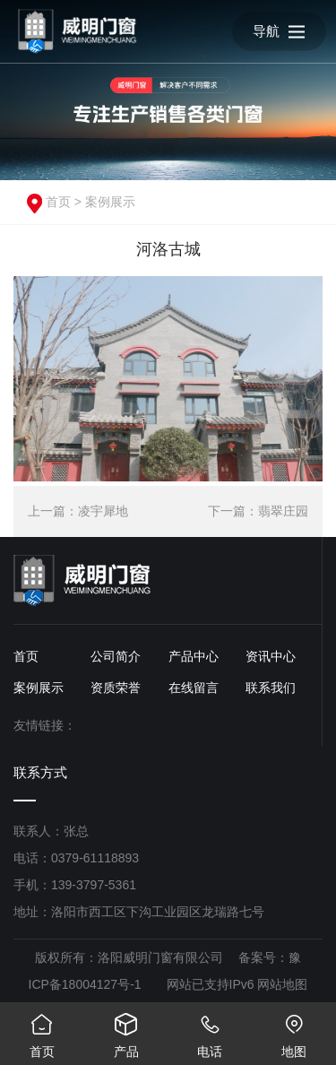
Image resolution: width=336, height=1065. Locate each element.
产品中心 (193, 656)
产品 (126, 1030)
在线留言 (193, 687)
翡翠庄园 (283, 511)
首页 (58, 202)
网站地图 (282, 984)
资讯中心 (271, 656)
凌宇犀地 (103, 511)
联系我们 (271, 687)
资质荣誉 (115, 687)
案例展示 (110, 202)
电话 (210, 1030)
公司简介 (115, 656)
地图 (294, 1030)
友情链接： (44, 725)
